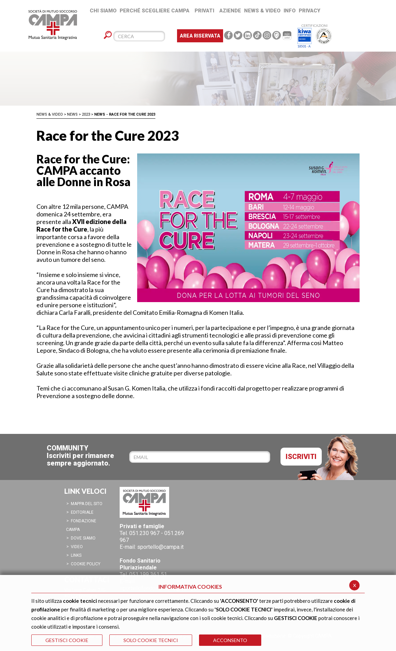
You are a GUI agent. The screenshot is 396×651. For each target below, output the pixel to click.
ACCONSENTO (230, 640)
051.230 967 (144, 533)
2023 (86, 114)
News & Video (49, 114)
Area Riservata (200, 36)
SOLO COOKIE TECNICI (150, 640)
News (72, 114)
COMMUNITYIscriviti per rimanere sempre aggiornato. (80, 455)
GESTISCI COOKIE (66, 640)
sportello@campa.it (160, 547)
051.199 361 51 (148, 574)
